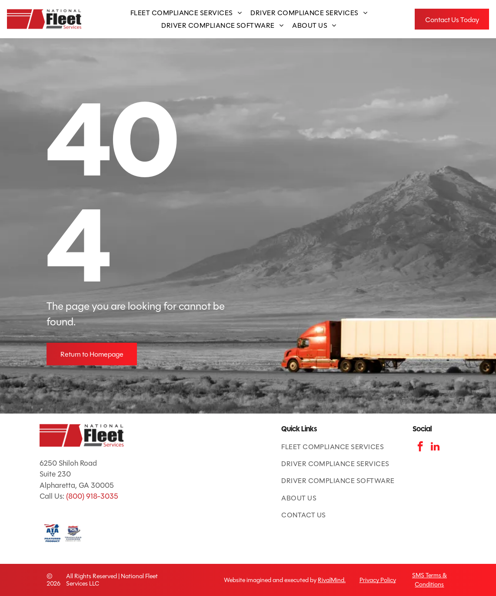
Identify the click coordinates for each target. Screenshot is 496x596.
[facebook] (420, 447)
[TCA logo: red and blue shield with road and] (73, 533)
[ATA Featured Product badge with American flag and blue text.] (52, 533)
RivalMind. (332, 580)
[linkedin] (435, 447)
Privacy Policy (378, 580)
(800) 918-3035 (92, 496)
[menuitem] (186, 13)
